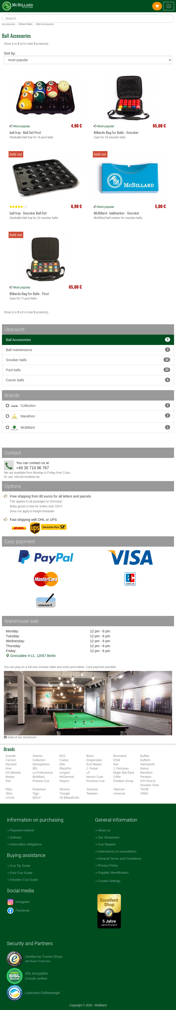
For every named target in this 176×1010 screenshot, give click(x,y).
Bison (90, 756)
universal (119, 793)
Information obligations (26, 844)
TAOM (144, 789)
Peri (8, 781)
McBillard (88, 427)
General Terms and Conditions (119, 858)
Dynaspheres (41, 764)
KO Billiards (13, 772)
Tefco (9, 793)
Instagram (18, 902)
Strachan (92, 789)
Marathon (88, 416)
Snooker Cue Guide (24, 880)
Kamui (144, 768)
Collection (88, 405)
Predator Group (123, 781)
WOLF (37, 797)
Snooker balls (88, 359)
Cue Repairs (107, 844)
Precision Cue (95, 781)
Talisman (119, 789)
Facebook (18, 911)
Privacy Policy (108, 865)
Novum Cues (94, 777)
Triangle (64, 793)
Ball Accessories (88, 339)
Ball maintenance (88, 349)
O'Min (117, 777)
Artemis (37, 756)
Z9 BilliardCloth (69, 797)
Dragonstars (94, 760)
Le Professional (43, 772)
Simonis (64, 789)
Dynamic (11, 764)
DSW (116, 760)
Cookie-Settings (109, 881)
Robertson (39, 789)
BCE (62, 756)
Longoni (64, 772)
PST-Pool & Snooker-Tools (149, 783)
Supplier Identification (113, 872)
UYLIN (10, 797)
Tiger (36, 793)
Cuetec (64, 760)
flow (115, 764)
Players (64, 781)
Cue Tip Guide (20, 866)
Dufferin (145, 760)
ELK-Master (94, 764)
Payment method (22, 830)
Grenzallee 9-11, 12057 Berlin (31, 656)
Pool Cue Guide (21, 873)
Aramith (11, 756)
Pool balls (88, 370)
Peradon (145, 777)
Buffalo (144, 756)
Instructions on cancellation (117, 851)
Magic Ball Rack (123, 772)
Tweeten (91, 793)
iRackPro (65, 768)
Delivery (16, 837)
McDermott (66, 777)
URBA (144, 793)
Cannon (11, 760)
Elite (62, 764)
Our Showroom (108, 837)
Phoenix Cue (41, 781)
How (9, 768)
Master (10, 777)
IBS (35, 768)
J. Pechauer (121, 768)
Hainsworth (147, 764)
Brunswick (120, 756)
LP (88, 772)
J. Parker (92, 768)
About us (104, 830)
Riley (9, 789)
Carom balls (88, 380)
